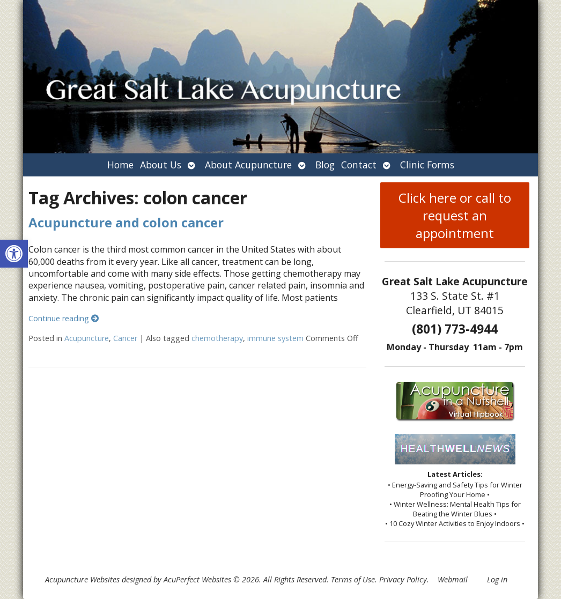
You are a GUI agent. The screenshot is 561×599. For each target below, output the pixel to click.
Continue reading (63, 318)
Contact (359, 164)
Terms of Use (353, 579)
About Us (160, 164)
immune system (275, 338)
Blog (325, 164)
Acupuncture (86, 338)
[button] (14, 254)
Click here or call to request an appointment (454, 215)
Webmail (453, 579)
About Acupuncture (248, 164)
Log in (497, 579)
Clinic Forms (427, 164)
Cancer (125, 338)
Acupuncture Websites (82, 579)
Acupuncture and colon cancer (126, 222)
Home (120, 164)
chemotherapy (217, 338)
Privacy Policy (403, 579)
